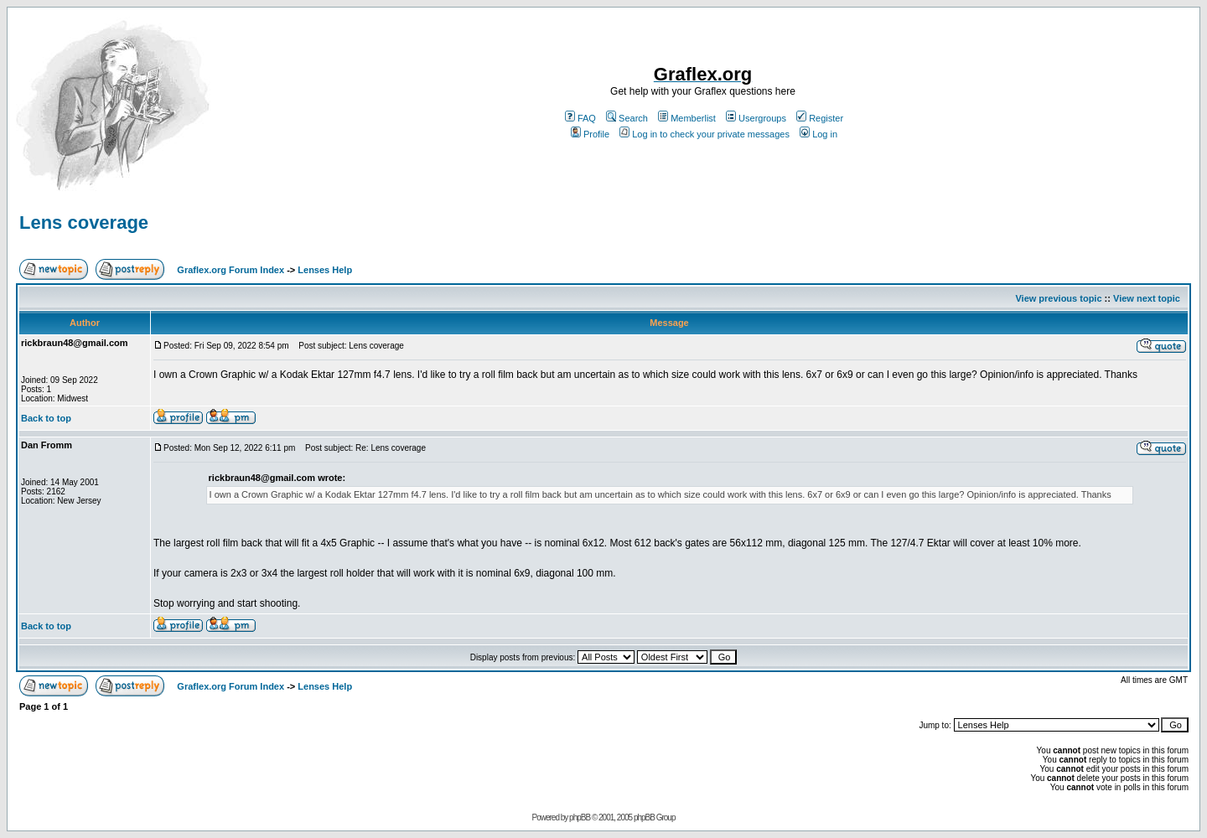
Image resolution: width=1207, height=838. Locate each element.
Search (627, 118)
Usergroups (756, 118)
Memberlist (687, 118)
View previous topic (1058, 298)
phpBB (579, 817)
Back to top (46, 418)
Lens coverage (83, 222)
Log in (818, 134)
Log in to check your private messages (704, 134)
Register (819, 118)
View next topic (1146, 298)
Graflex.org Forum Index (230, 270)
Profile (590, 134)
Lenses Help (325, 270)
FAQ (580, 118)
